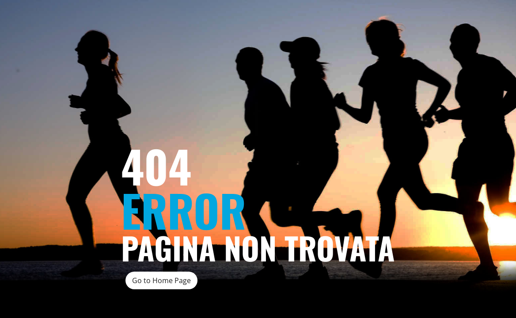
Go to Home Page (161, 280)
